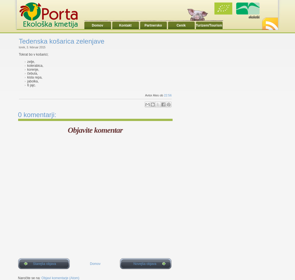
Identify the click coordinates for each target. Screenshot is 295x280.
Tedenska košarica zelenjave (62, 41)
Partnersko (153, 25)
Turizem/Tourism (209, 25)
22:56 (168, 95)
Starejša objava (44, 264)
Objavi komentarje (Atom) (60, 278)
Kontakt (125, 25)
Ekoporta (52, 15)
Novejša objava (145, 264)
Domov (97, 25)
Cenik (181, 25)
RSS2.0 (269, 22)
